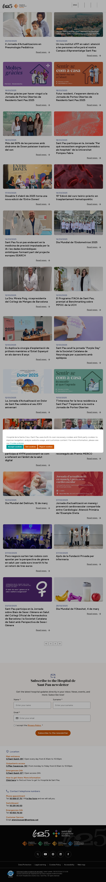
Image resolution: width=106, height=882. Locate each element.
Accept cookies (15, 447)
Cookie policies (17, 443)
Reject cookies (45, 447)
